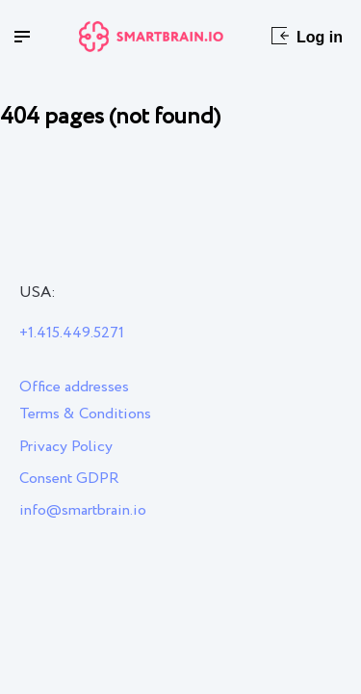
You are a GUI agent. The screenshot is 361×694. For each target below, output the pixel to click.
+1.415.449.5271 (71, 333)
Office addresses (74, 387)
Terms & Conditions (85, 414)
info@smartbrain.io (82, 510)
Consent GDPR (69, 478)
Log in (307, 36)
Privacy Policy (66, 447)
